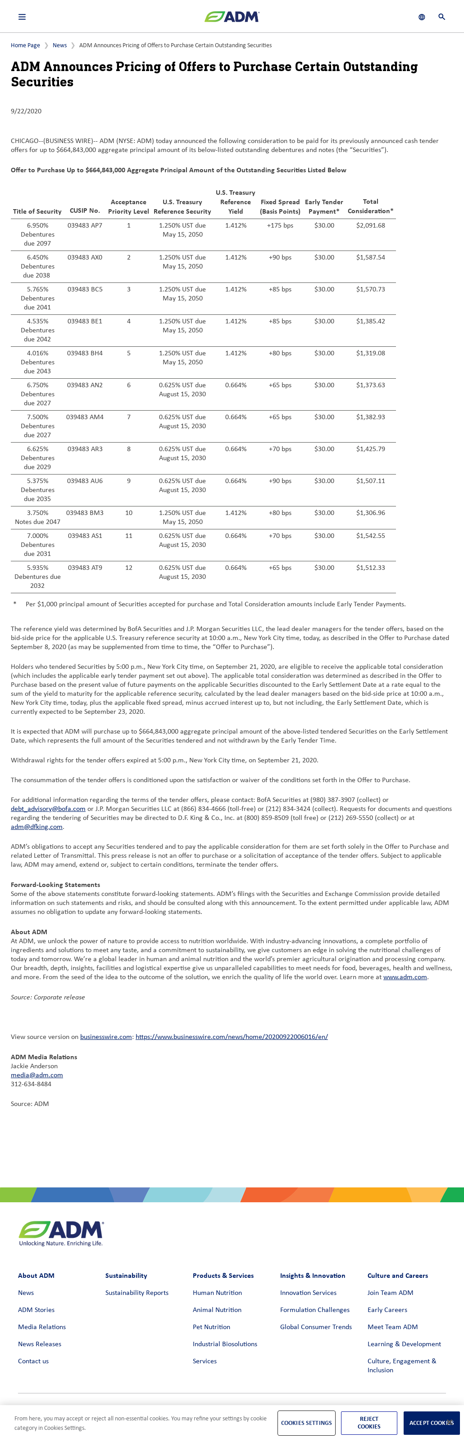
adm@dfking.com (37, 827)
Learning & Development (404, 1344)
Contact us (33, 1361)
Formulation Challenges (315, 1310)
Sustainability (126, 1275)
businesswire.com (106, 1037)
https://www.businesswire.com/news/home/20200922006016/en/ (232, 1037)
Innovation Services (308, 1293)
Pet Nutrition (211, 1327)
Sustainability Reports (136, 1293)
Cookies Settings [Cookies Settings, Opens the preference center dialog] (306, 1423)
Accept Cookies (431, 1423)
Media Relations (42, 1327)
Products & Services (223, 1275)
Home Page (25, 45)
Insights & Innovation (313, 1275)
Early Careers (387, 1310)
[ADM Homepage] (232, 20)
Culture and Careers (398, 1275)
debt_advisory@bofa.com (48, 809)
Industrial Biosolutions (225, 1344)
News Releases (39, 1344)
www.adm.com (405, 977)
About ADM (36, 1275)
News (60, 45)
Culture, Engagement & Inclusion (402, 1366)
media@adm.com (37, 1075)
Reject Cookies (369, 1422)
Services (205, 1361)
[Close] (449, 1422)
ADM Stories (36, 1310)
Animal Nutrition (217, 1310)
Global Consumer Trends (316, 1327)
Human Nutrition (217, 1293)
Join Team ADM (391, 1293)
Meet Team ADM (393, 1327)
